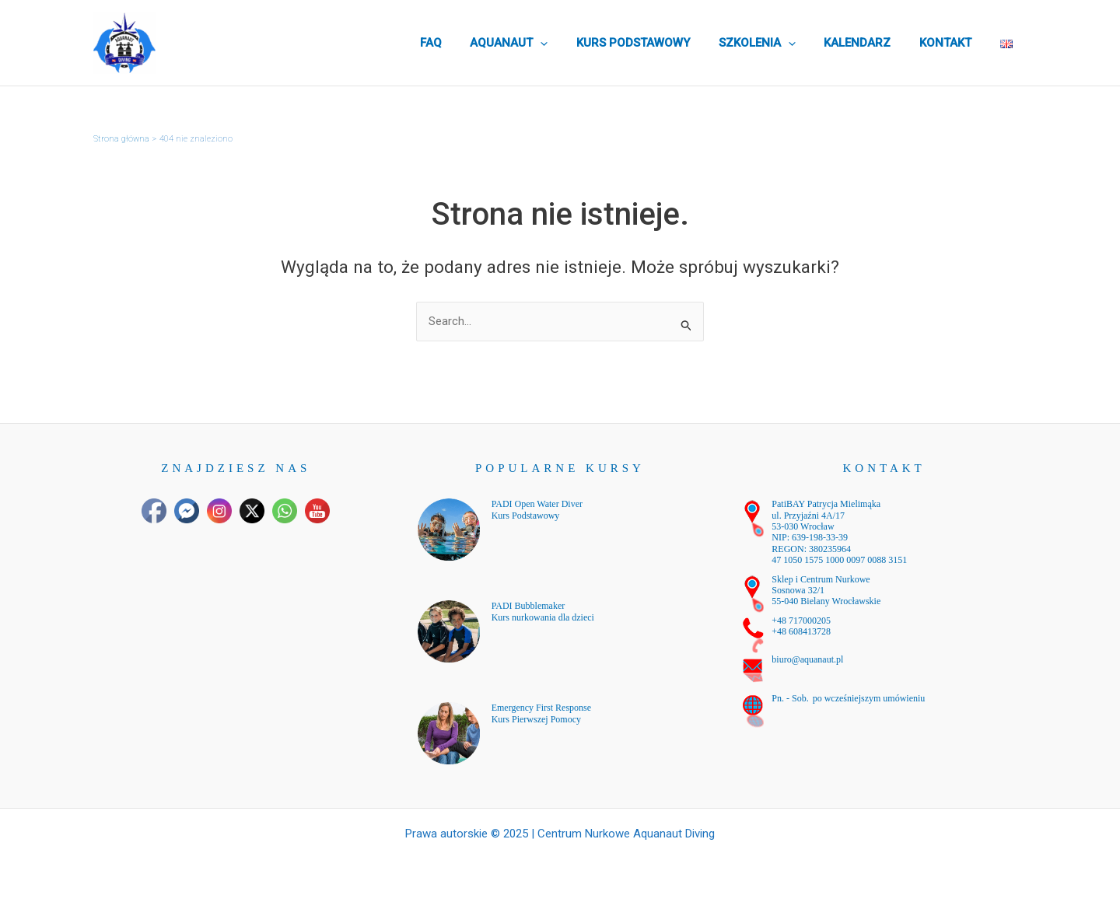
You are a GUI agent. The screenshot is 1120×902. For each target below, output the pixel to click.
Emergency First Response (541, 707)
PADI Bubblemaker (528, 605)
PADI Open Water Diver (537, 503)
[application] (569, 43)
